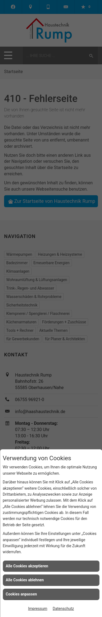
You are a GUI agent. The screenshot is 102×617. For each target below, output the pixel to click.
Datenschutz (63, 608)
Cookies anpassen (21, 594)
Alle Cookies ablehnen (25, 580)
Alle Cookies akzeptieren (27, 566)
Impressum (37, 608)
